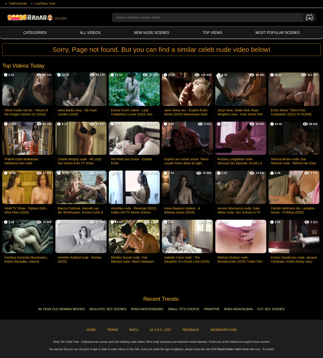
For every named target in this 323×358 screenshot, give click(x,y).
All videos (90, 33)
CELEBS (37, 17)
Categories (35, 33)
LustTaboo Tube (45, 3)
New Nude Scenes (151, 33)
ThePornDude (18, 3)
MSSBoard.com (223, 330)
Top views (212, 33)
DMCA (133, 330)
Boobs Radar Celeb (229, 349)
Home (91, 330)
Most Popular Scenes (277, 33)
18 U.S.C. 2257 (160, 330)
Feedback (190, 330)
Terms (112, 330)
